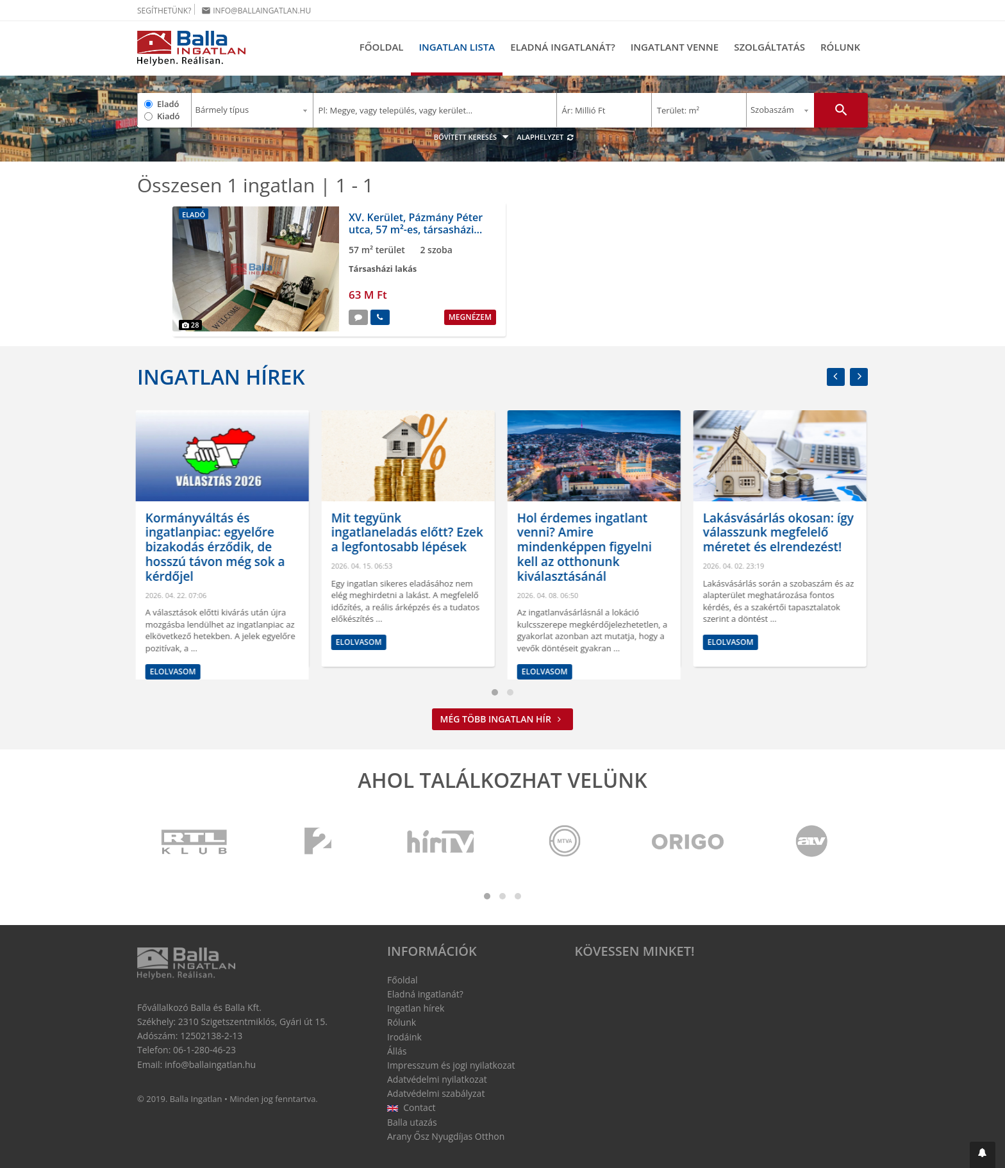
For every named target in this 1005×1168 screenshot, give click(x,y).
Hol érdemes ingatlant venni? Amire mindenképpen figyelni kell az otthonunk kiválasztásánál (586, 547)
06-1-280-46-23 (204, 1050)
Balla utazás (412, 1122)
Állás (396, 1051)
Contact (411, 1107)
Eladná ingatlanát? (562, 46)
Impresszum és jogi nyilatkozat (451, 1065)
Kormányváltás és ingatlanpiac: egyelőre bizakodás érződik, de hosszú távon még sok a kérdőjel (217, 547)
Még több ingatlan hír (502, 719)
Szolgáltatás (769, 46)
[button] (982, 1155)
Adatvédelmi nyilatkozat (437, 1079)
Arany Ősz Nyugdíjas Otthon (445, 1136)
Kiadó (168, 116)
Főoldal (382, 46)
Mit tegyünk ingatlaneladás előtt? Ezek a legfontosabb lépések (409, 533)
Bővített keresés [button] (473, 137)
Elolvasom (174, 671)
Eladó (168, 104)
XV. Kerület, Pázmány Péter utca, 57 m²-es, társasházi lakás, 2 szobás (416, 229)
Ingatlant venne (674, 46)
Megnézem (470, 317)
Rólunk (840, 46)
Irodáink (404, 1037)
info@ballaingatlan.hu (256, 10)
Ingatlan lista (457, 46)
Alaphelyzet (545, 137)
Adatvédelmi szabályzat (436, 1093)
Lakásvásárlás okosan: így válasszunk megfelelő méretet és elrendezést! (779, 533)
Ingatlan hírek (221, 376)
